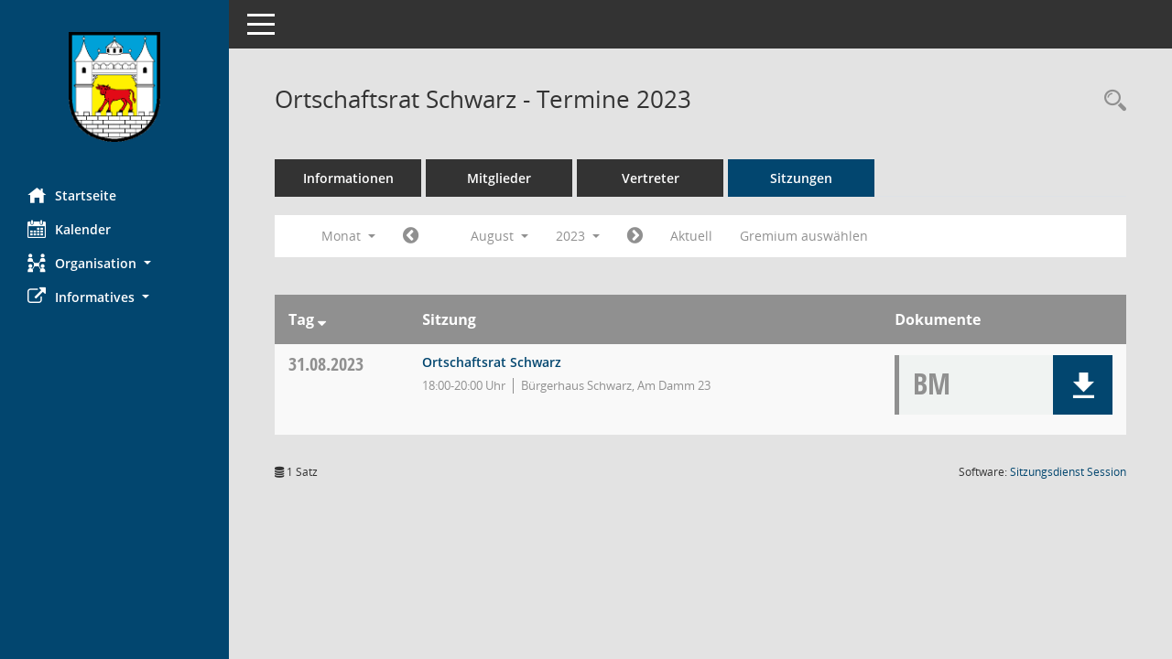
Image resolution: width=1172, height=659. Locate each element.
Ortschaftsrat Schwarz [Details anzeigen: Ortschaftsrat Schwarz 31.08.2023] (491, 362)
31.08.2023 (326, 363)
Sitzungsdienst (1068, 472)
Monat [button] (348, 235)
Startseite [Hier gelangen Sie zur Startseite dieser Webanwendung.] (71, 195)
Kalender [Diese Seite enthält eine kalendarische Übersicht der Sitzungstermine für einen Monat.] (69, 229)
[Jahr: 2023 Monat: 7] (410, 236)
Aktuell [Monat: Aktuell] (691, 235)
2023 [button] (578, 235)
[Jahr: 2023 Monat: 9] (635, 236)
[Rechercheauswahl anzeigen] (1110, 101)
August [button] (499, 235)
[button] (114, 263)
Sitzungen (801, 178)
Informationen (348, 178)
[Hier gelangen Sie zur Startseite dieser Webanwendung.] (114, 87)
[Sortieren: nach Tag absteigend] (322, 319)
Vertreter (650, 178)
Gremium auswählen (804, 235)
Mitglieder (499, 178)
